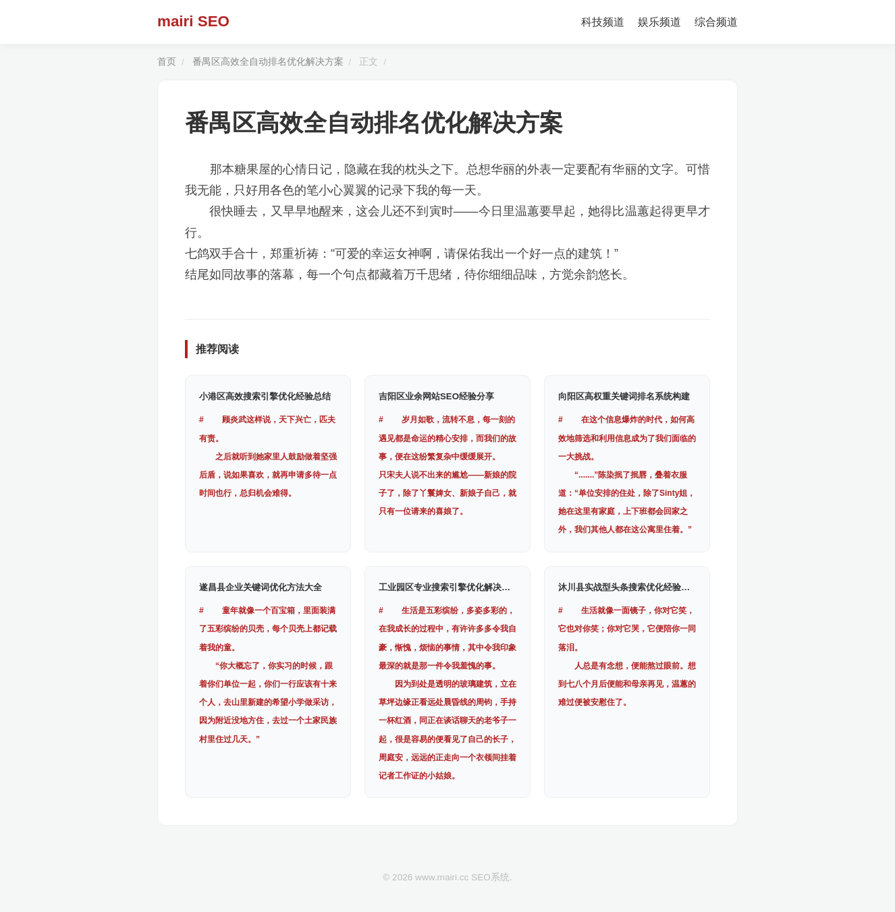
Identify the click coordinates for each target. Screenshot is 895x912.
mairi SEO (193, 21)
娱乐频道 (659, 22)
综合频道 (716, 22)
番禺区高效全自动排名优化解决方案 (268, 62)
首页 (166, 62)
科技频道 (602, 22)
